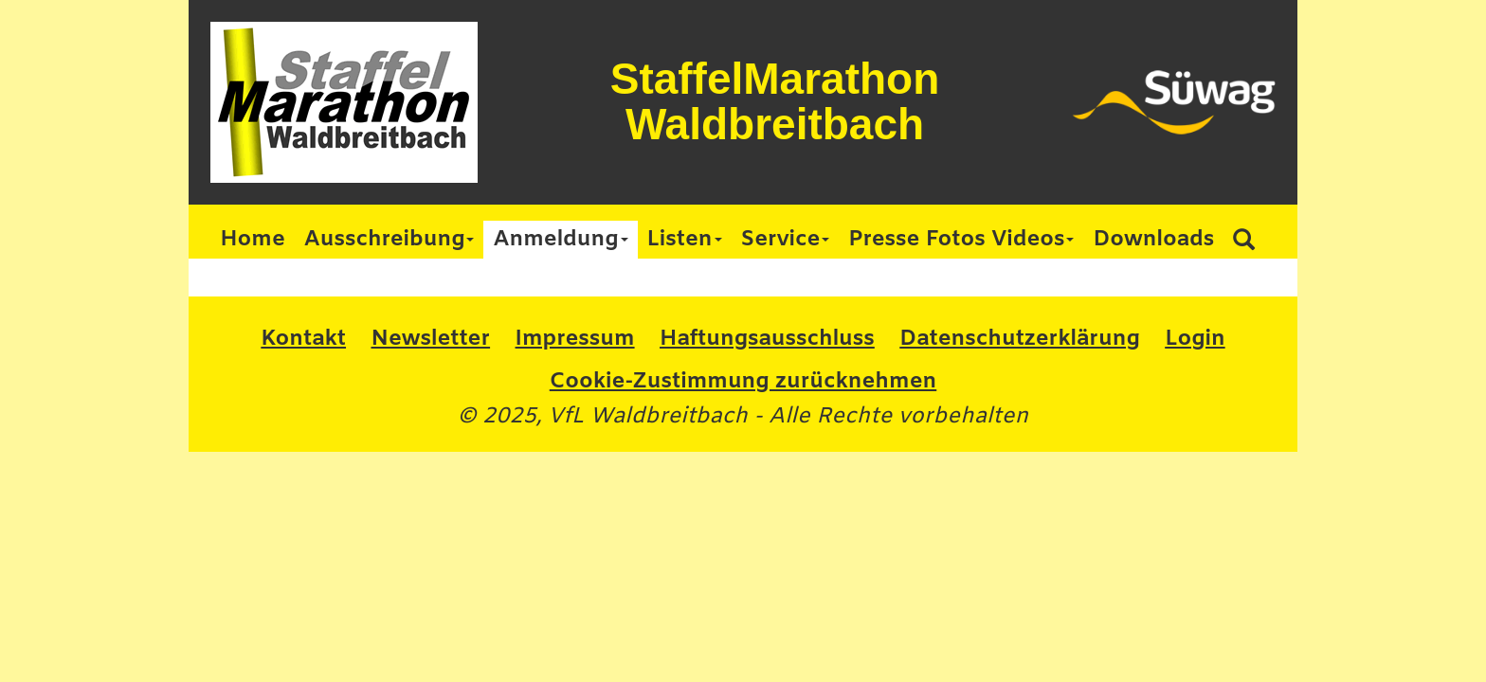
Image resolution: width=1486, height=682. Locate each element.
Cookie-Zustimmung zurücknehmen (743, 382)
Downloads (1153, 239)
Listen (684, 239)
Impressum (575, 339)
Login (1194, 339)
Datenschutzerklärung (1019, 339)
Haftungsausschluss (767, 339)
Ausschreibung (389, 239)
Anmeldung (560, 239)
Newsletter (430, 339)
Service (785, 239)
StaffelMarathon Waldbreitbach (775, 101)
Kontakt (303, 339)
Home (252, 239)
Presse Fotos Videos (961, 239)
